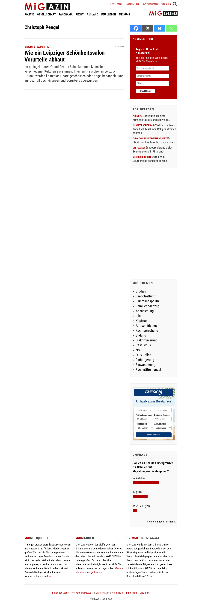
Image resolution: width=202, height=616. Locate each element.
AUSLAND (92, 14)
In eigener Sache (60, 592)
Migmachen (132, 4)
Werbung (166, 4)
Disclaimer (145, 592)
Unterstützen (150, 4)
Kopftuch (142, 321)
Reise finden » (153, 435)
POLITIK (29, 14)
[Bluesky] (159, 28)
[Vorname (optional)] (152, 68)
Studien (141, 291)
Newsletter (116, 4)
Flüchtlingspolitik (148, 301)
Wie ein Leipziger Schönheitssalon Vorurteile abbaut (65, 56)
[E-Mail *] (152, 83)
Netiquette (117, 592)
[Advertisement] (153, 224)
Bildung (141, 335)
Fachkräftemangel (148, 370)
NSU (139, 350)
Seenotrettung (145, 296)
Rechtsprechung (147, 330)
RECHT (80, 14)
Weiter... (150, 576)
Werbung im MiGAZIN (82, 592)
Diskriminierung (146, 340)
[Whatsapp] (171, 28)
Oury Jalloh (143, 355)
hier (49, 576)
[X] (147, 28)
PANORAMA (66, 14)
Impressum (131, 592)
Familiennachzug (147, 306)
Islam (139, 316)
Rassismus (143, 345)
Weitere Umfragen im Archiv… (161, 521)
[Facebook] (136, 28)
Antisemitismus (146, 326)
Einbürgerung (145, 360)
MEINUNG (124, 14)
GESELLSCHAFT (46, 14)
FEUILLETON (108, 14)
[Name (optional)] (152, 76)
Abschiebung (145, 311)
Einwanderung (145, 365)
